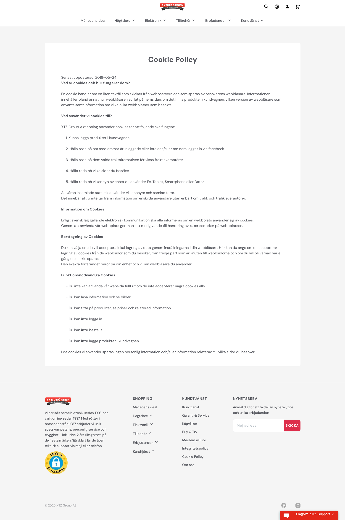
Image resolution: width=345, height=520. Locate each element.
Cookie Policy (193, 456)
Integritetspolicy (195, 448)
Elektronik (156, 20)
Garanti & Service (196, 415)
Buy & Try (189, 432)
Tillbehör (186, 20)
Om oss (188, 465)
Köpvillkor (189, 423)
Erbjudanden (218, 20)
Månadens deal (93, 20)
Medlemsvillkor (194, 440)
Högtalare (125, 20)
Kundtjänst (252, 20)
